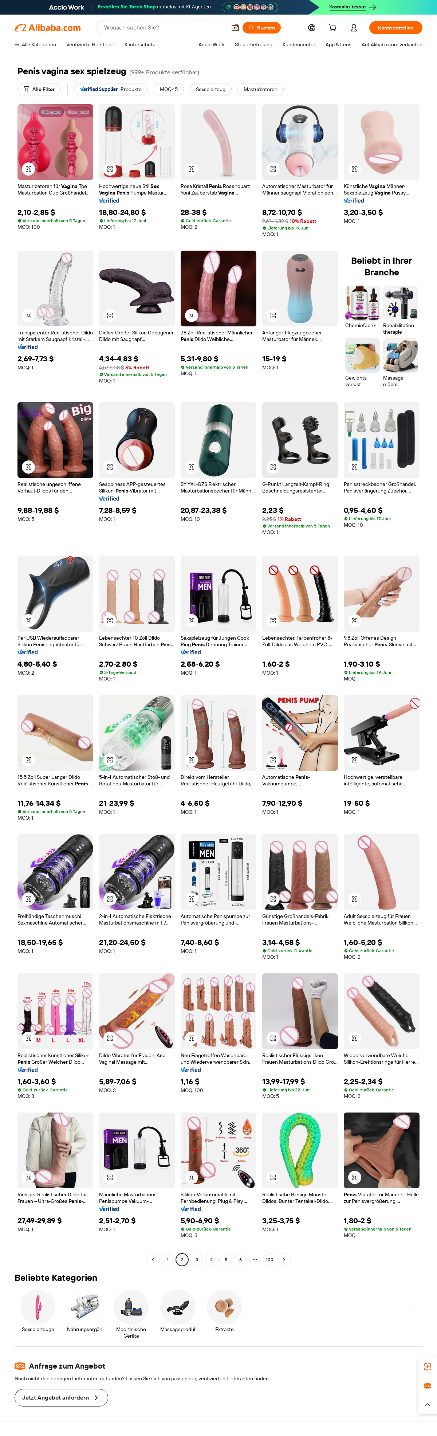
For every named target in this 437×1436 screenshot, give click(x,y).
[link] (427, 1366)
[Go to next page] (284, 1259)
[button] (235, 27)
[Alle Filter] (39, 89)
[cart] (333, 29)
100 (269, 1259)
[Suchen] (262, 28)
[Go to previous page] (153, 1259)
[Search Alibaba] (164, 28)
